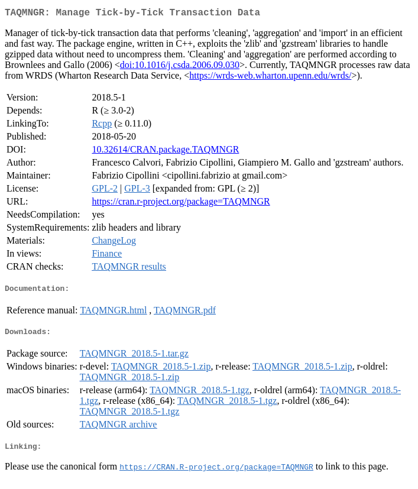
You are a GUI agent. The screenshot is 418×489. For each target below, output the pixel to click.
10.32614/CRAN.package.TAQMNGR (165, 152)
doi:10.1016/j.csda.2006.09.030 (179, 67)
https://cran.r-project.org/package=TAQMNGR (181, 204)
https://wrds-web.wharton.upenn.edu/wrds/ (270, 78)
